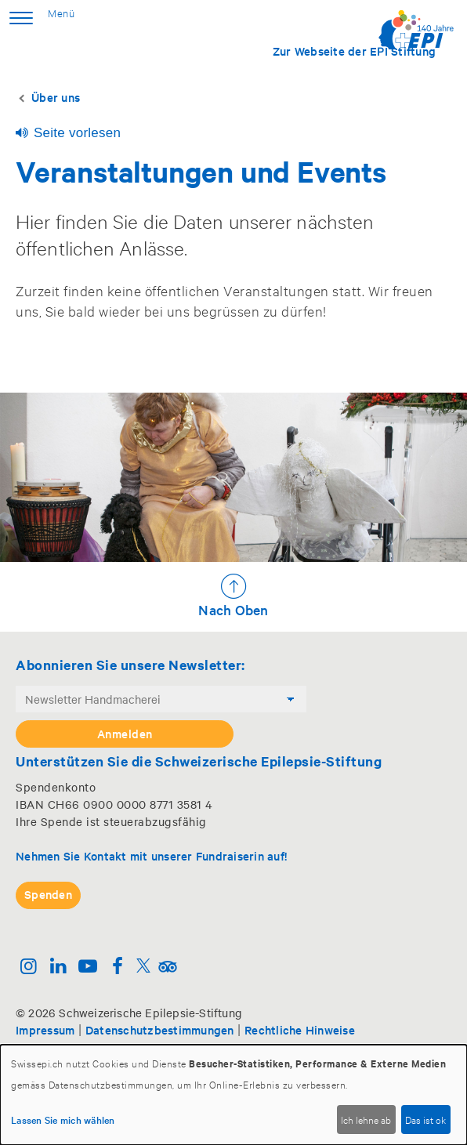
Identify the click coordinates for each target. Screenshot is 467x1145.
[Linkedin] (58, 967)
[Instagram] (29, 967)
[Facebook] (117, 967)
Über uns (55, 97)
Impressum (45, 1029)
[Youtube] (88, 967)
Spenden (48, 894)
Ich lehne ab (366, 1119)
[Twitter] (143, 967)
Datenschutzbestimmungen (159, 1029)
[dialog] (233, 1095)
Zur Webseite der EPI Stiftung (354, 50)
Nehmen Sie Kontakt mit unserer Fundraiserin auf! (151, 855)
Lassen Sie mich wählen (63, 1119)
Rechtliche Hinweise (299, 1029)
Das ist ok (425, 1119)
